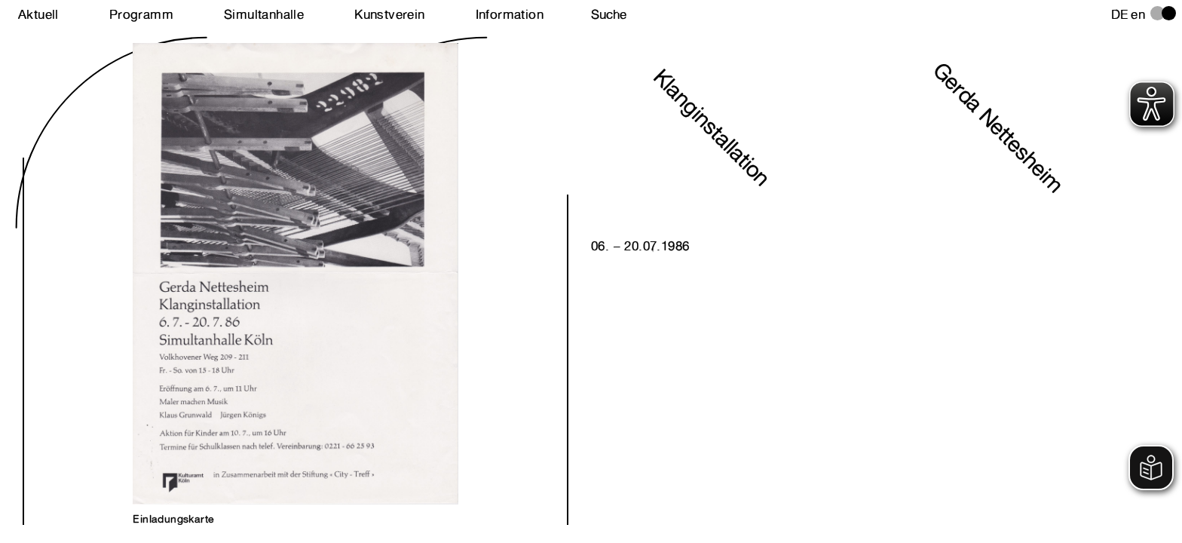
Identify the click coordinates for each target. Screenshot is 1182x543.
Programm (141, 14)
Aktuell (38, 14)
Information (510, 14)
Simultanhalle (264, 14)
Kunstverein (389, 14)
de (1119, 14)
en (1138, 14)
